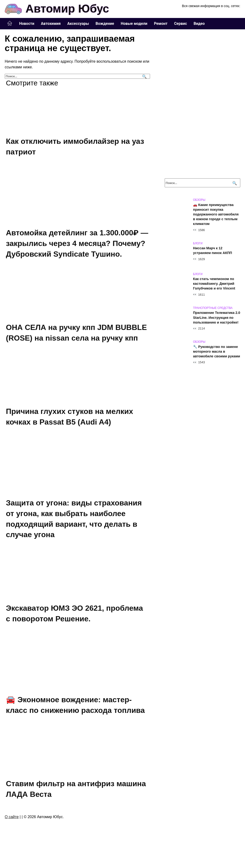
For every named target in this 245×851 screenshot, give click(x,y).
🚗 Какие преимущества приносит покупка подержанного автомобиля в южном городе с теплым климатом (216, 214)
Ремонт (161, 23)
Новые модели (134, 23)
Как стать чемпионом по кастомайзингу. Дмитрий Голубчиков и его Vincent (214, 283)
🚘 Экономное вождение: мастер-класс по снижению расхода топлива (75, 706)
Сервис (180, 23)
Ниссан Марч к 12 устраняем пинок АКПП (212, 250)
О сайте (12, 819)
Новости (26, 23)
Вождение (105, 23)
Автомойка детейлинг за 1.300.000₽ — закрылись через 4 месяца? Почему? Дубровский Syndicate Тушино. (77, 244)
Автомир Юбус (67, 8)
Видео (199, 23)
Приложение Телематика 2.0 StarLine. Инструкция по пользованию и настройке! (216, 317)
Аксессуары (78, 23)
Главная (10, 23)
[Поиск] (144, 76)
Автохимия (51, 23)
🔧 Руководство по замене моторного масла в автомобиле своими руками (216, 351)
